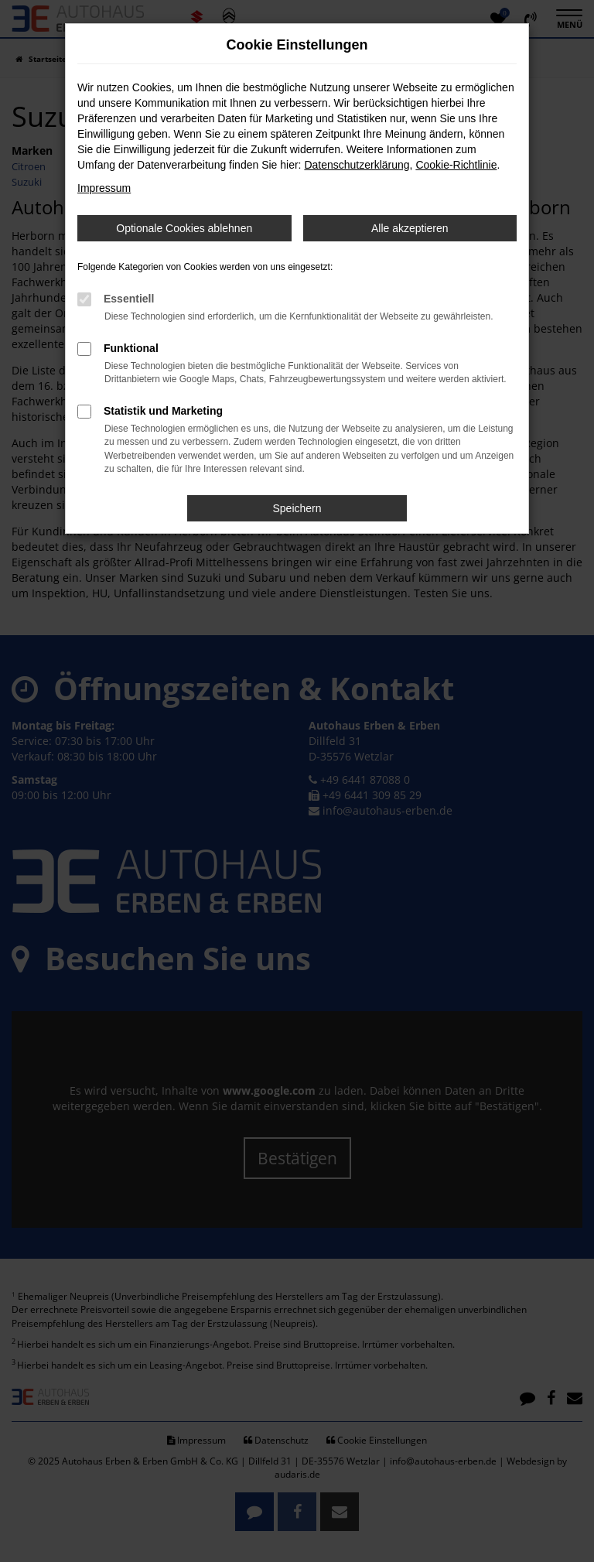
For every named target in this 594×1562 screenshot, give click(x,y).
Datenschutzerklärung (356, 165)
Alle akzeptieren (410, 228)
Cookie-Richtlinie (456, 165)
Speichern (296, 508)
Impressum (104, 188)
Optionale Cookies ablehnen (184, 228)
